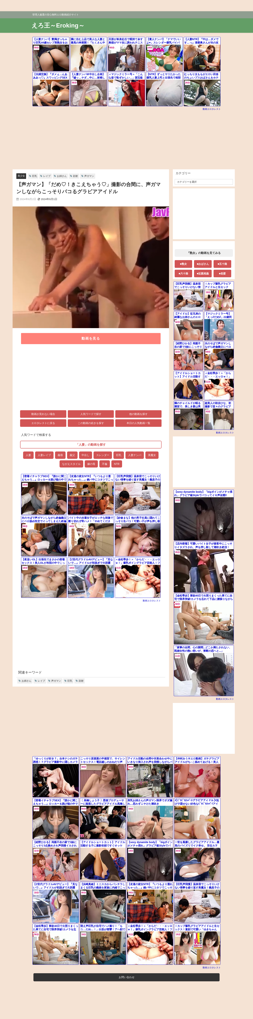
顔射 (75, 176)
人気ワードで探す (90, 414)
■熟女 (183, 263)
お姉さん (62, 176)
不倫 (104, 463)
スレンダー (102, 455)
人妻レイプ (44, 455)
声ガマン (89, 176)
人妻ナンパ (134, 455)
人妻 (28, 455)
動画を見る (91, 338)
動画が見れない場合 (43, 414)
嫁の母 (91, 463)
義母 (60, 455)
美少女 (21, 176)
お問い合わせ (126, 977)
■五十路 (222, 263)
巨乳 (34, 176)
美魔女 (152, 455)
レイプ (47, 176)
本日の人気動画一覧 (138, 423)
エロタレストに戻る (43, 423)
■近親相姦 (203, 273)
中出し (85, 455)
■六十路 (183, 273)
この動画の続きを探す (91, 423)
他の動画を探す (138, 414)
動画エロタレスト (212, 109)
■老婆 (222, 273)
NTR (116, 463)
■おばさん (203, 263)
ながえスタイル (71, 463)
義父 (72, 455)
